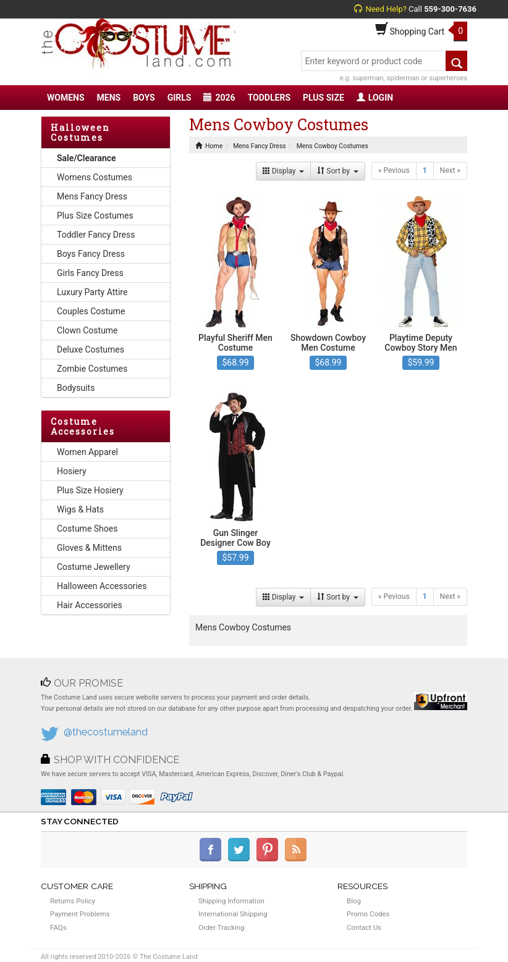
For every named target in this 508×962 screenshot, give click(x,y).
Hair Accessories (89, 605)
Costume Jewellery (93, 567)
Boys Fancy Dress (91, 254)
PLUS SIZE (323, 97)
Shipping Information (231, 901)
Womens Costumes (94, 177)
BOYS (144, 97)
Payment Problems (80, 914)
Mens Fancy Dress (92, 196)
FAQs (58, 927)
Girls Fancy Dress (90, 273)
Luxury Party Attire (92, 292)
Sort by (337, 171)
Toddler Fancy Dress (96, 235)
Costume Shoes (87, 528)
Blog (354, 901)
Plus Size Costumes (95, 215)
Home (208, 146)
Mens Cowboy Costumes (332, 146)
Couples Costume (91, 311)
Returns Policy (72, 901)
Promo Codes (368, 914)
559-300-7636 (450, 9)
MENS (109, 97)
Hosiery (72, 471)
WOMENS (66, 97)
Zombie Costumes (92, 369)
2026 (219, 97)
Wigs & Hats (80, 509)
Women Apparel (87, 452)
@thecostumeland (106, 732)
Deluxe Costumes (90, 349)
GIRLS (179, 97)
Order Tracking (221, 927)
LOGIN (375, 97)
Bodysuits (76, 388)
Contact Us (364, 927)
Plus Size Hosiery (90, 490)
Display (284, 171)
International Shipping (232, 914)
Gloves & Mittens (89, 548)
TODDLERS (269, 97)
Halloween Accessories (101, 586)
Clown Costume (87, 330)
